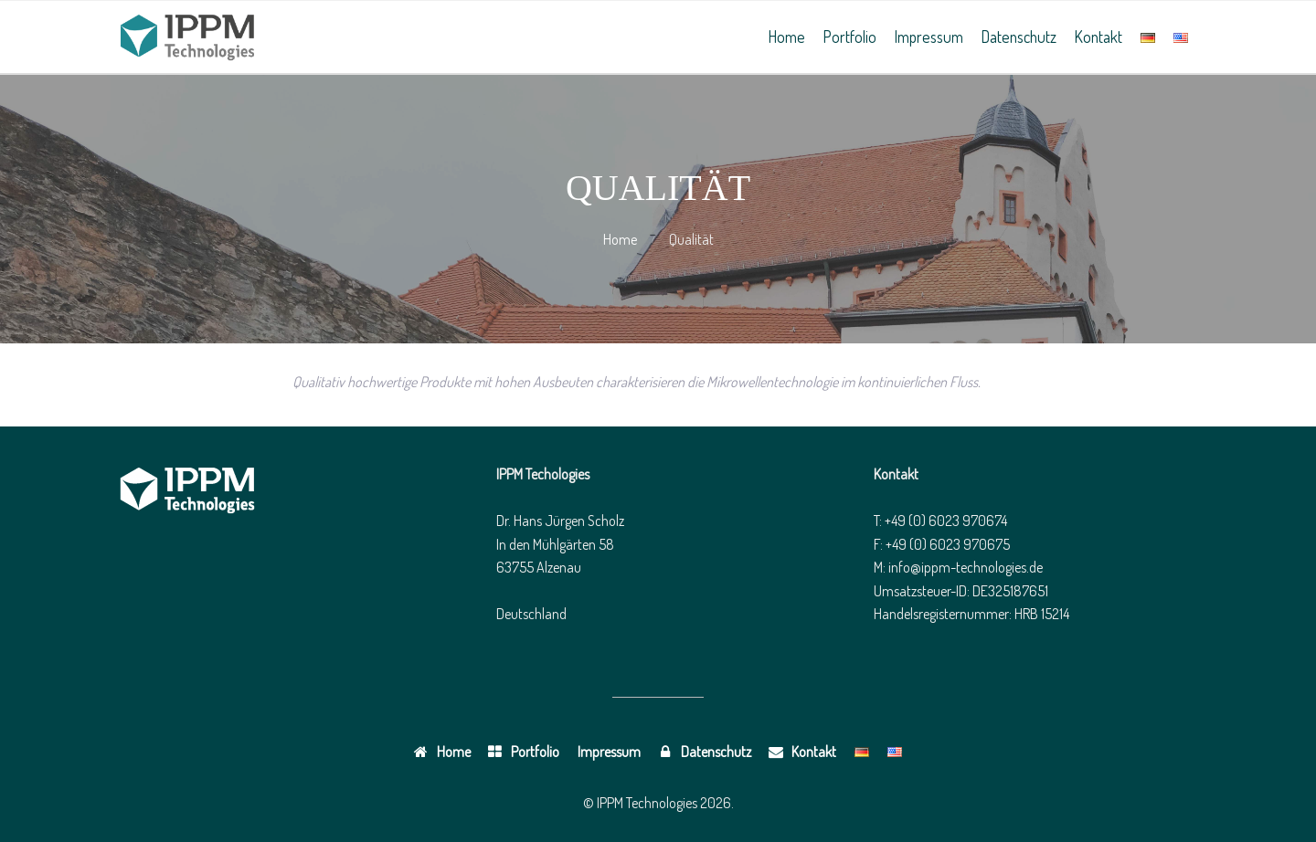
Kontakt (1098, 36)
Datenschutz (1019, 36)
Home (787, 36)
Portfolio (849, 36)
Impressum (929, 36)
